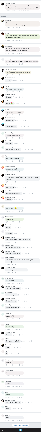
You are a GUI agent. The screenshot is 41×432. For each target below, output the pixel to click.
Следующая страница (20, 425)
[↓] (25, 10)
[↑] (22, 10)
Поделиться (28, 10)
